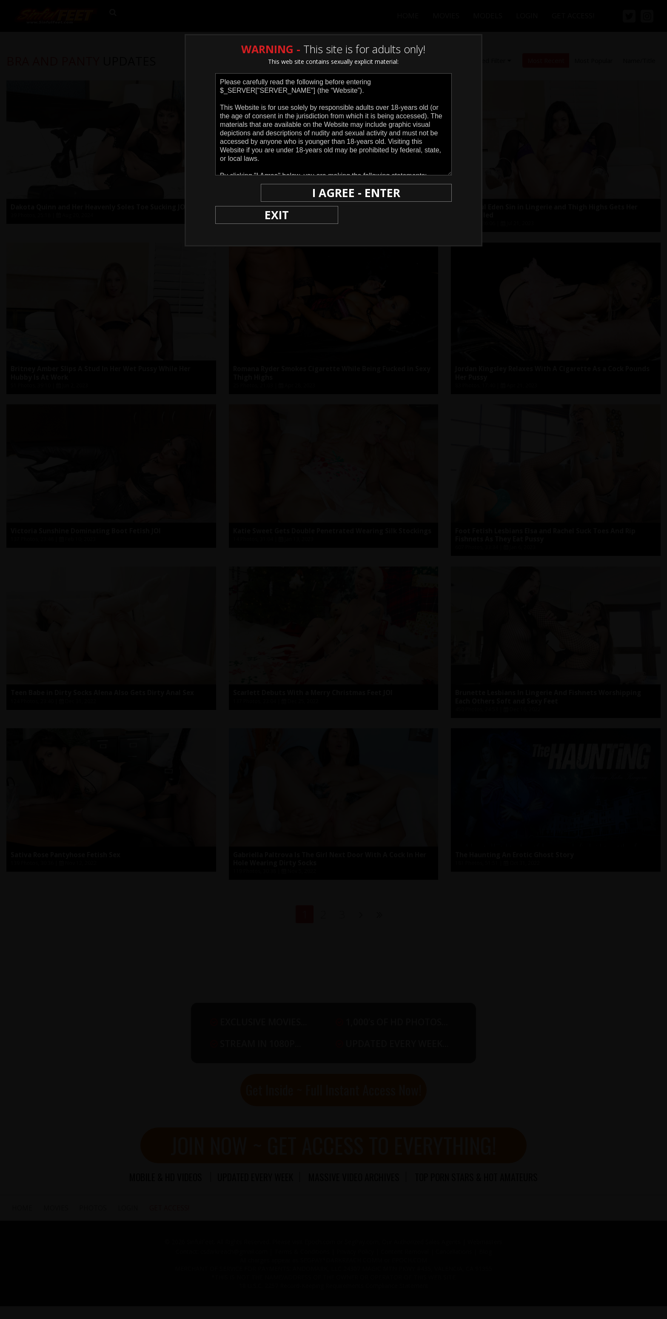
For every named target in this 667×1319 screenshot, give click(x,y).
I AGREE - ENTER (368, 192)
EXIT (245, 192)
